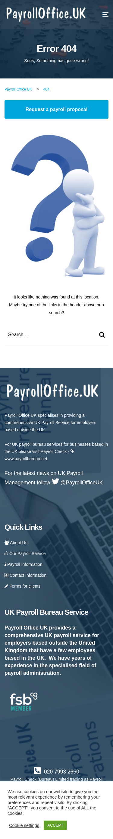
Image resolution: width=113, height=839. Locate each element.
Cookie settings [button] (24, 825)
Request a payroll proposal (56, 109)
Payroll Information (23, 564)
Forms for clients (22, 586)
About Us (16, 542)
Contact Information (25, 575)
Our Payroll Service (25, 553)
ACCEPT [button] (55, 825)
